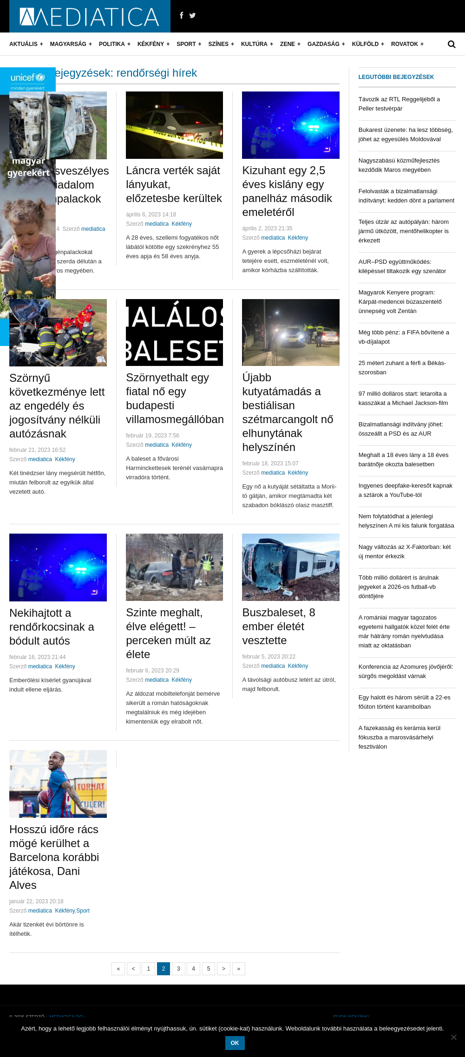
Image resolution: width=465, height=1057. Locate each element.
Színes (219, 44)
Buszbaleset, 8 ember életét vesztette (278, 626)
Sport (186, 44)
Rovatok (404, 44)
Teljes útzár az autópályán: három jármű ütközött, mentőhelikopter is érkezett (404, 231)
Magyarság (68, 44)
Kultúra (254, 44)
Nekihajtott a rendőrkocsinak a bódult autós (51, 627)
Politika (112, 44)
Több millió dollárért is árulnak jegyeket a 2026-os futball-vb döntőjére (399, 587)
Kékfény (151, 44)
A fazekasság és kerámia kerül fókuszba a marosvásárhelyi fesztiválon (399, 737)
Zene (287, 44)
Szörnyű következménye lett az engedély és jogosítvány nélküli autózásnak (57, 406)
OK (235, 1043)
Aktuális (23, 44)
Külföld (365, 44)
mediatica (93, 229)
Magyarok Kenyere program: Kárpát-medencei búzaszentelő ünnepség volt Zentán (400, 301)
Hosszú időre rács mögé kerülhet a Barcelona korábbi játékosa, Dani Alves (54, 857)
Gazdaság (324, 44)
